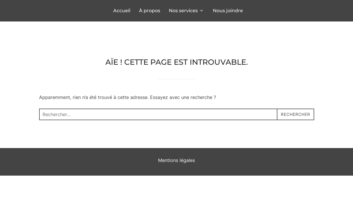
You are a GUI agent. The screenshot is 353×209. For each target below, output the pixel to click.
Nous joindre (228, 10)
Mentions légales (176, 139)
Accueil (121, 10)
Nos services (186, 10)
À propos (149, 10)
